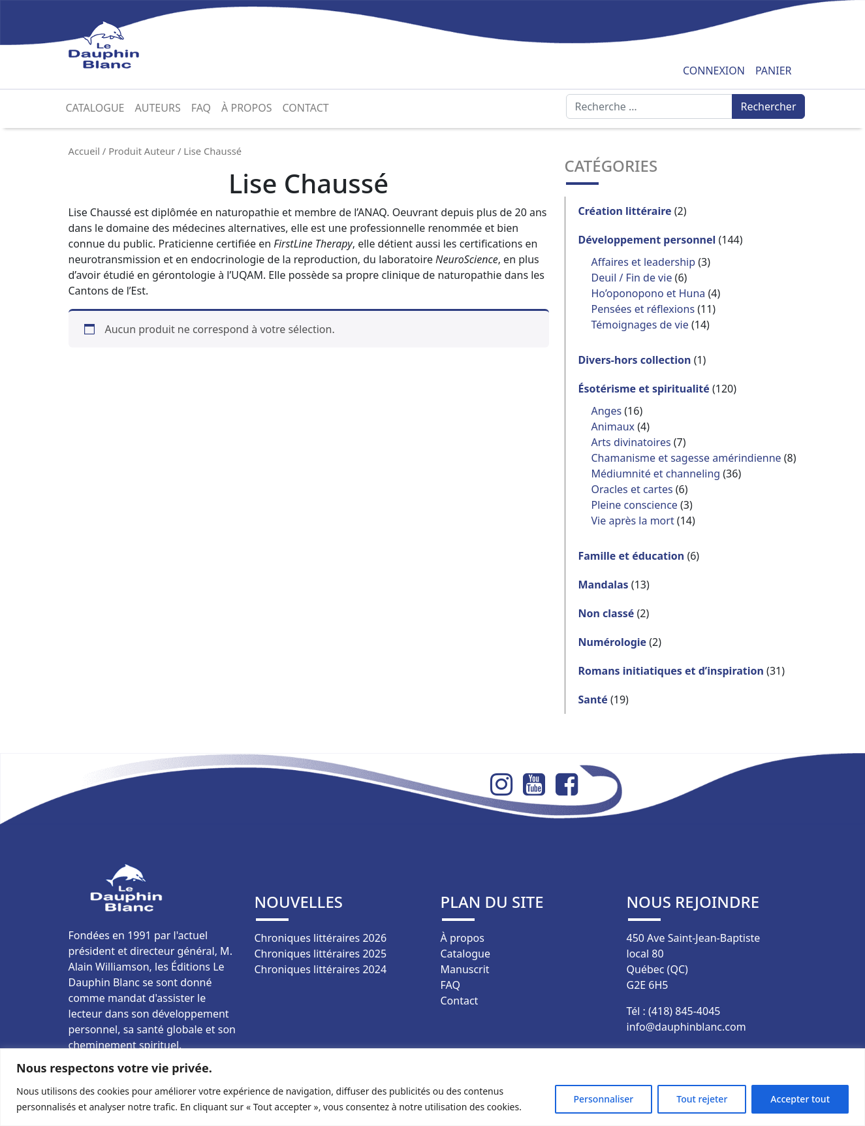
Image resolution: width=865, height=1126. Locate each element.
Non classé (606, 613)
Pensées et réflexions (643, 309)
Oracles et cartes (632, 489)
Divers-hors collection (634, 360)
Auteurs (158, 108)
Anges (606, 411)
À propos (246, 108)
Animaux (613, 426)
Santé (593, 699)
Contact (306, 108)
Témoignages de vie (640, 324)
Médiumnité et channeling (656, 473)
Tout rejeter (701, 1099)
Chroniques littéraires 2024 (321, 969)
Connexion (714, 70)
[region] (432, 1087)
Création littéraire (625, 211)
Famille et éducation (631, 556)
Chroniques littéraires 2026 (321, 938)
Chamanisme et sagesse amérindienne (686, 458)
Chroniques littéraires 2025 (321, 953)
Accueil (85, 150)
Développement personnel (647, 240)
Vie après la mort (632, 520)
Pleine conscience (634, 505)
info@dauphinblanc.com (686, 1027)
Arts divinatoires (631, 442)
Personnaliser (604, 1099)
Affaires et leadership (643, 262)
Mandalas (603, 584)
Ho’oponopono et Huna (648, 293)
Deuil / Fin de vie (631, 277)
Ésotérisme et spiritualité (644, 388)
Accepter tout (800, 1099)
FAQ (201, 108)
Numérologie (612, 642)
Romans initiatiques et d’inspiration (671, 671)
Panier (773, 70)
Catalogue (95, 108)
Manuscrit (465, 969)
